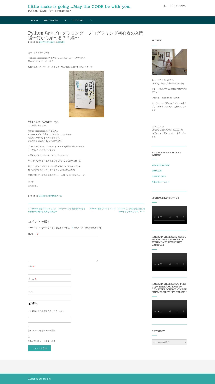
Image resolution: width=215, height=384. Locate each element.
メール (32, 279)
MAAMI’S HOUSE (160, 165)
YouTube (77, 20)
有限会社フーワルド (160, 182)
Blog (34, 20)
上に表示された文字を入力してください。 (46, 311)
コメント (33, 234)
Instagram (51, 20)
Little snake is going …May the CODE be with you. (79, 6)
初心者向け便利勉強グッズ (50, 196)
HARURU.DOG (159, 176)
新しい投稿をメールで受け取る (41, 341)
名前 (31, 266)
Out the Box (45, 379)
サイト (31, 292)
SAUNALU (157, 171)
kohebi (60, 42)
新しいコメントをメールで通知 (41, 330)
